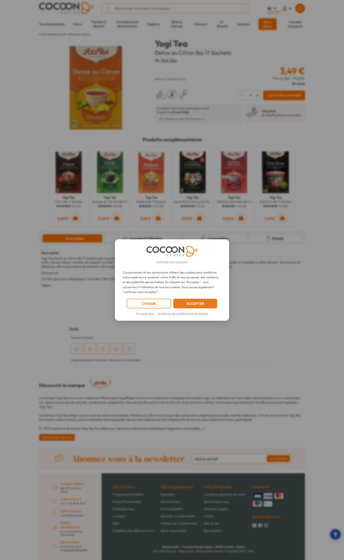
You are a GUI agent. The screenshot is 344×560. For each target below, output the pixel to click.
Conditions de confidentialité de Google (183, 313)
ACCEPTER (195, 303)
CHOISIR (149, 303)
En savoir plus (145, 313)
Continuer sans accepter (172, 261)
